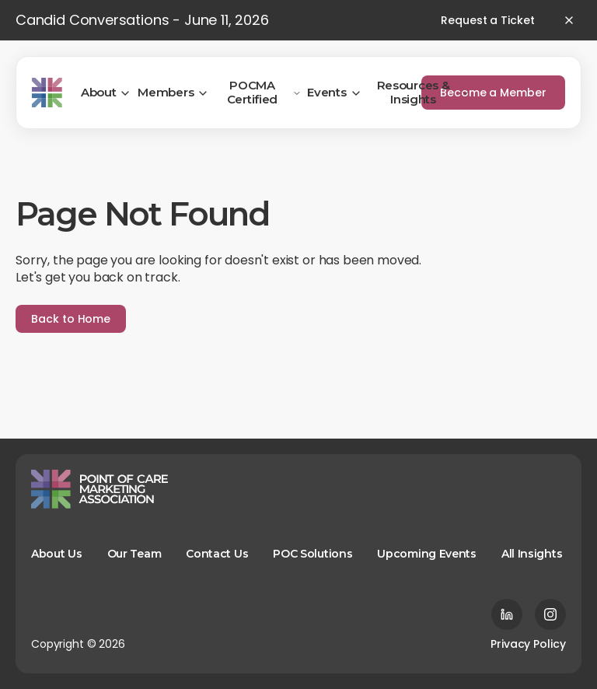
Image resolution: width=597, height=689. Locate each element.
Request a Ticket (488, 20)
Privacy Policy (528, 644)
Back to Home (70, 319)
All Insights (531, 554)
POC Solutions (312, 554)
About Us (56, 554)
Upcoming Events (427, 554)
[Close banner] (569, 20)
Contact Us (217, 554)
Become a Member (493, 92)
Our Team (134, 554)
